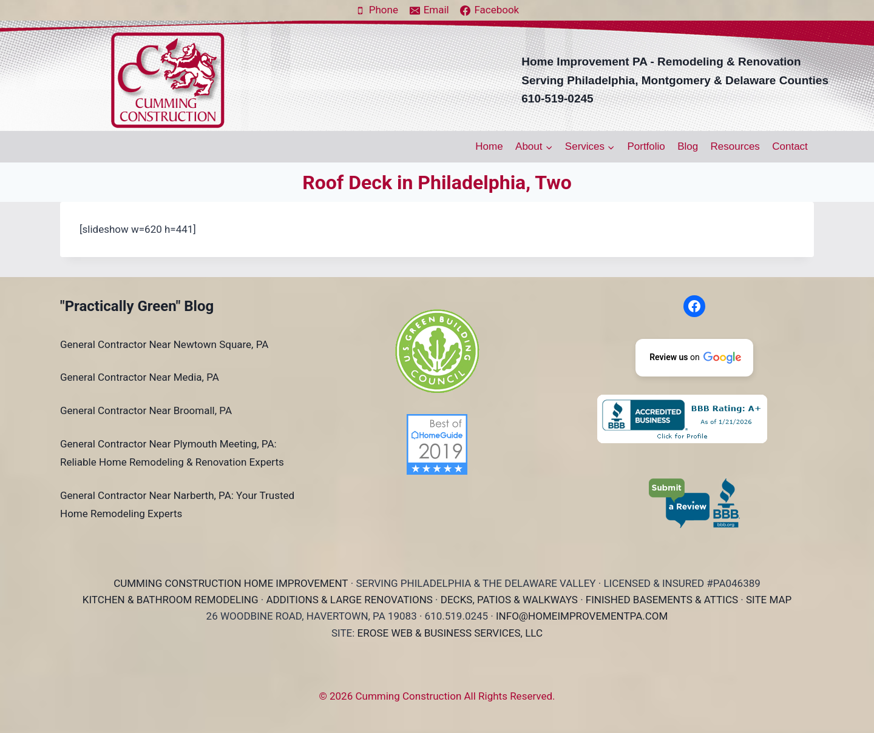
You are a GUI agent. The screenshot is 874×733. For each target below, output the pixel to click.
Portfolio (646, 146)
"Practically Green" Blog (137, 306)
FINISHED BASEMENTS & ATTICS (662, 600)
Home (489, 146)
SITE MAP (768, 600)
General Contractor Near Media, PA (139, 377)
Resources (735, 146)
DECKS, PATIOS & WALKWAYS (509, 600)
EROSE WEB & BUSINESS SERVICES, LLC (450, 633)
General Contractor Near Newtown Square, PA (164, 344)
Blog (687, 146)
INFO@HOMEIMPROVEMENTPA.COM (582, 616)
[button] (694, 358)
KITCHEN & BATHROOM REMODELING (171, 600)
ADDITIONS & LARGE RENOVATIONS (349, 600)
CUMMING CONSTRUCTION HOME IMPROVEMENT (230, 583)
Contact (790, 146)
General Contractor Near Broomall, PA (146, 410)
